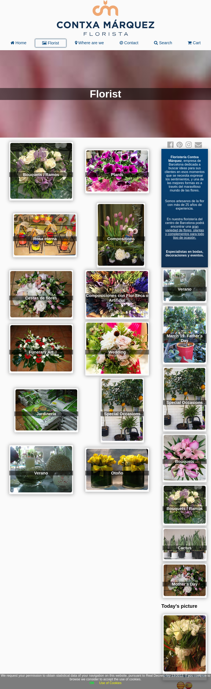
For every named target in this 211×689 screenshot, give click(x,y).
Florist (50, 43)
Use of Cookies (110, 683)
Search (163, 43)
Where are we (89, 43)
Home (18, 43)
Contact (129, 43)
